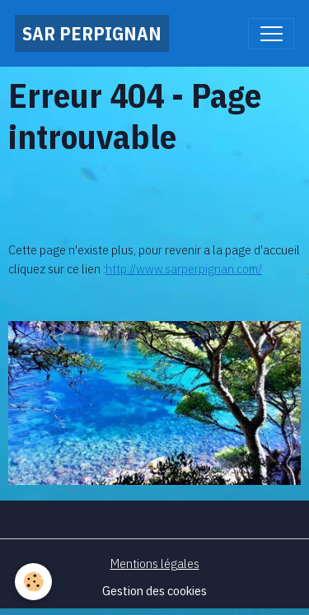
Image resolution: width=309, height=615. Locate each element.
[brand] (92, 33)
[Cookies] (33, 581)
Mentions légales (154, 563)
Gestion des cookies (154, 590)
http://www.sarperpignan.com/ (183, 268)
